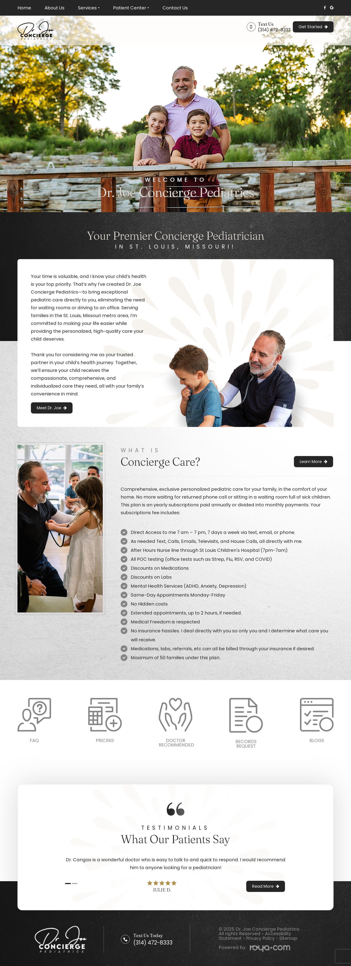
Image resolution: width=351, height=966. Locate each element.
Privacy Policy (263, 938)
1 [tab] (68, 883)
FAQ (34, 740)
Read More (263, 886)
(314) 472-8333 (274, 30)
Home (24, 8)
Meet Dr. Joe (49, 408)
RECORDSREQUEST (246, 743)
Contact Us (175, 8)
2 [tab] (74, 883)
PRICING (105, 740)
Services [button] (89, 8)
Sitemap (292, 938)
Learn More (311, 461)
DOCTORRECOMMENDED (176, 742)
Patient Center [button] (131, 8)
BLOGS (316, 740)
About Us (54, 8)
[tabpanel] (175, 864)
